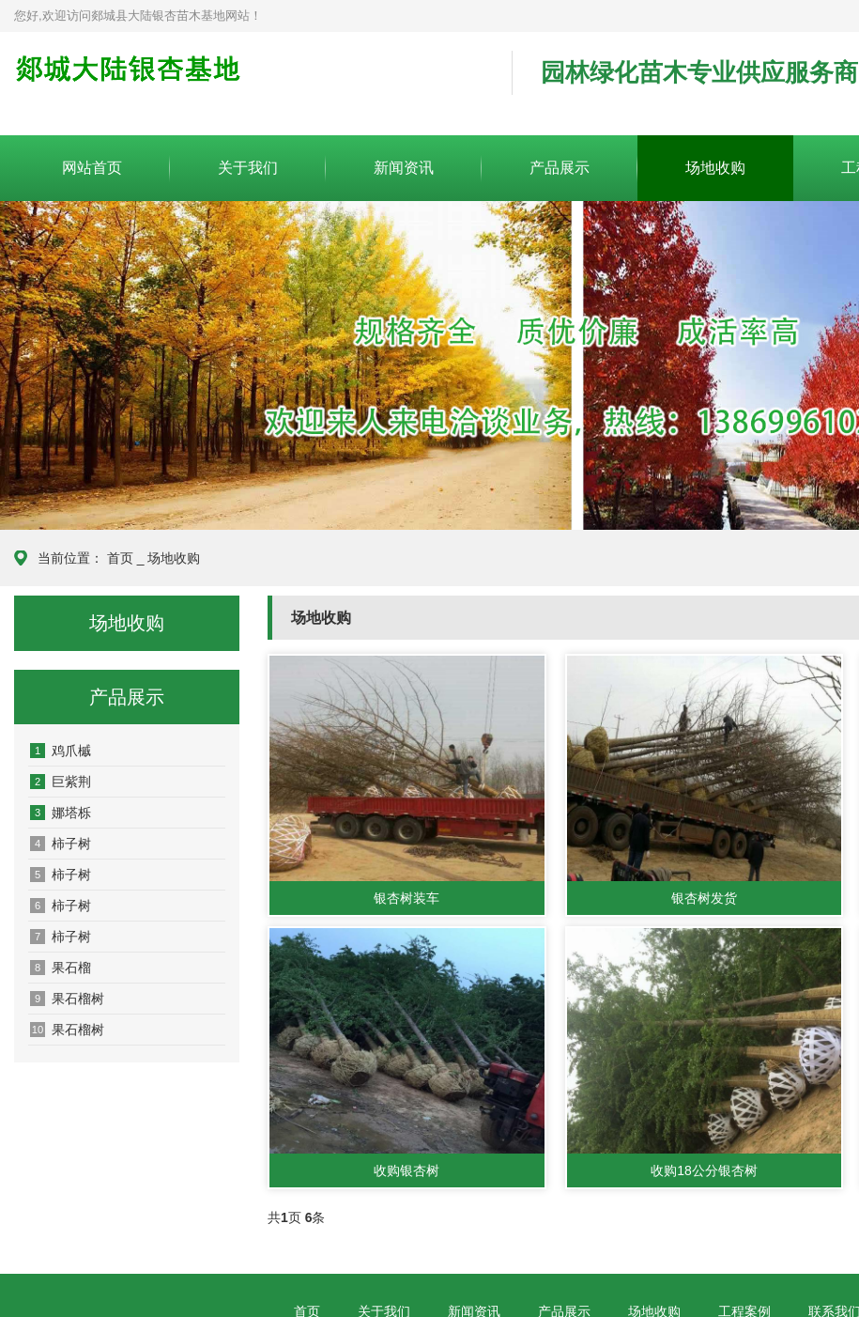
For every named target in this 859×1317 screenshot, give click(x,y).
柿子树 (60, 843)
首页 (120, 558)
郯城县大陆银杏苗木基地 (248, 84)
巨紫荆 (60, 781)
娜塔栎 (60, 812)
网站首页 (92, 168)
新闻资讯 (404, 168)
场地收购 (715, 168)
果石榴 (60, 967)
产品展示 (559, 168)
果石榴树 (67, 998)
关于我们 (248, 168)
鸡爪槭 (60, 750)
